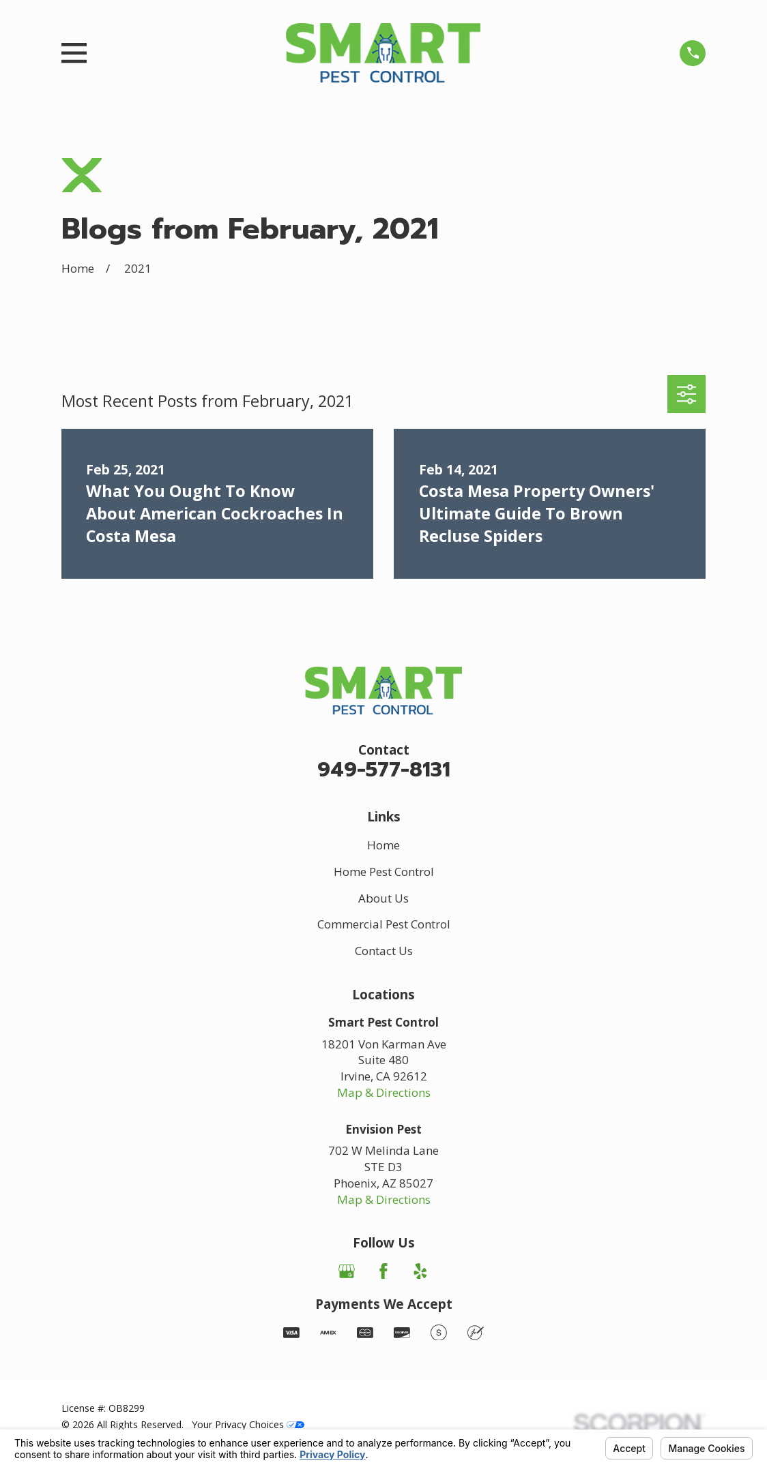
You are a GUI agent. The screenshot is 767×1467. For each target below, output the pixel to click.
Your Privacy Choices (248, 1424)
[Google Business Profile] (346, 1271)
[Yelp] (420, 1271)
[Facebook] (383, 1271)
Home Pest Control (384, 871)
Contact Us (384, 950)
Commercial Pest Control (383, 924)
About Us (383, 898)
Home (383, 845)
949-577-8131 (383, 770)
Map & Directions (384, 1092)
